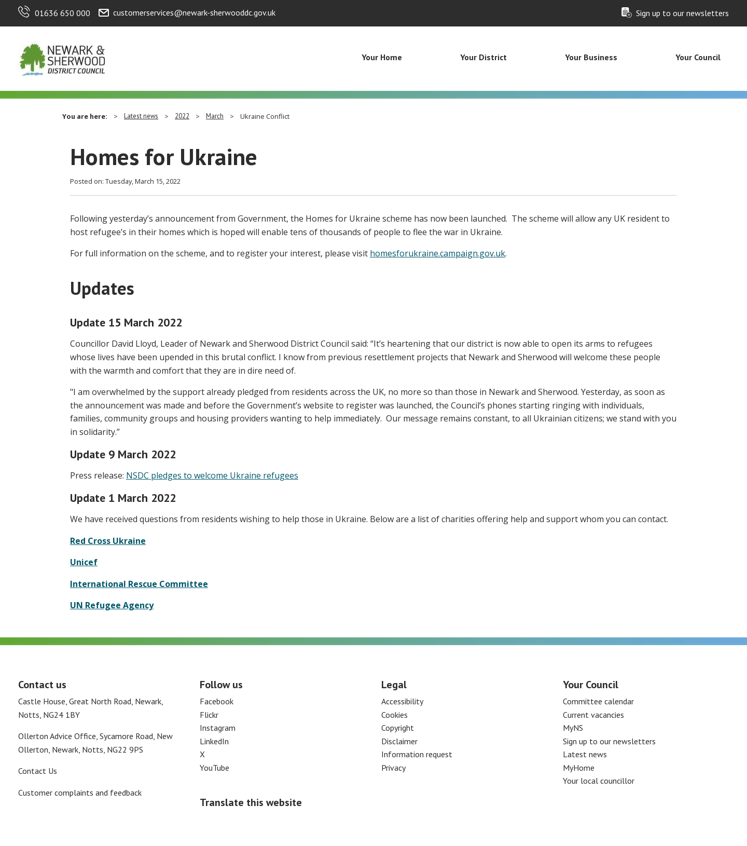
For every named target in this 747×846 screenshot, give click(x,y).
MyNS (573, 727)
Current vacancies (593, 714)
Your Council (698, 57)
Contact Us (37, 771)
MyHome (578, 767)
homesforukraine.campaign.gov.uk (437, 253)
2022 (182, 116)
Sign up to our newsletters (682, 13)
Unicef (84, 562)
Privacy (393, 767)
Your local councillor (598, 780)
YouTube (214, 767)
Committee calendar (598, 701)
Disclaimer (399, 741)
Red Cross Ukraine (108, 541)
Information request (416, 754)
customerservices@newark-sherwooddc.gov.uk (194, 12)
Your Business (591, 57)
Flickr (209, 714)
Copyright (397, 727)
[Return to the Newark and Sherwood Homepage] (62, 57)
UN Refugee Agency (112, 605)
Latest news (141, 116)
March (215, 116)
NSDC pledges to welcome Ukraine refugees (212, 475)
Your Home (382, 57)
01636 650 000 (62, 13)
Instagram (218, 727)
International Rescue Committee (139, 584)
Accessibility (402, 701)
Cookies (394, 714)
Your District (483, 57)
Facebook (216, 701)
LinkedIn (214, 741)
